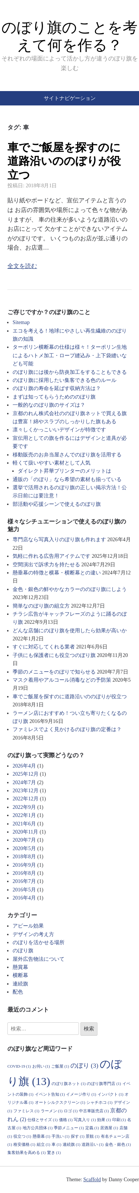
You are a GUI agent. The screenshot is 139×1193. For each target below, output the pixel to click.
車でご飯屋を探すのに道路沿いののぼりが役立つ (64, 161)
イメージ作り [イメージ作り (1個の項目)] (81, 1094)
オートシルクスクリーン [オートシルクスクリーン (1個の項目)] (60, 1102)
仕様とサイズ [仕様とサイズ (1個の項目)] (42, 1120)
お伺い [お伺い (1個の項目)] (41, 1066)
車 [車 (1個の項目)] (56, 1144)
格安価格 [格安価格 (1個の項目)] (24, 1144)
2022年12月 (26, 798)
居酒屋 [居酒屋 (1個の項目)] (109, 1128)
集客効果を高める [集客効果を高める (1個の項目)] (26, 1153)
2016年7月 (24, 881)
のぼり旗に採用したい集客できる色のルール (64, 380)
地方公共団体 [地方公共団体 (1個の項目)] (38, 1128)
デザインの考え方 (33, 934)
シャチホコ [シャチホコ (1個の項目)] (99, 1102)
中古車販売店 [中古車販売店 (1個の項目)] (94, 1111)
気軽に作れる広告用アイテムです (51, 556)
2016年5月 (24, 890)
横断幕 (20, 975)
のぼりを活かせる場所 (38, 942)
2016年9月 (24, 865)
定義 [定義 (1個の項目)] (92, 1128)
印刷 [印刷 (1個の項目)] (119, 1120)
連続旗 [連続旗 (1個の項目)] (71, 1144)
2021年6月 (24, 824)
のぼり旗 (23, 950)
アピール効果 (28, 926)
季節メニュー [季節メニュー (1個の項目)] (69, 1128)
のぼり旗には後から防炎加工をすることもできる (70, 372)
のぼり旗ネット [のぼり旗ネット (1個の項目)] (69, 1084)
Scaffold (92, 1179)
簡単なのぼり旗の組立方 (41, 606)
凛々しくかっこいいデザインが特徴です (59, 429)
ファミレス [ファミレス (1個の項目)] (26, 1111)
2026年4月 (24, 766)
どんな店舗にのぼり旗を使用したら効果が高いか (70, 630)
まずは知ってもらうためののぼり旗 (54, 397)
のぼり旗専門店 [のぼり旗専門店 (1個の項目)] (104, 1084)
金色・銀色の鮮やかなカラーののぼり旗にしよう (70, 589)
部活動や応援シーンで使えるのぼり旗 (57, 504)
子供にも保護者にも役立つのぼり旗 (54, 655)
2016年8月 (24, 873)
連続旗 (20, 984)
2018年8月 (24, 856)
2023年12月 (26, 790)
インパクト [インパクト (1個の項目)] (110, 1094)
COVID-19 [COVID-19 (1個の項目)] (19, 1066)
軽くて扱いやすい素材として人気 (51, 463)
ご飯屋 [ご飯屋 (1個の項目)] (60, 1066)
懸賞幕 (20, 967)
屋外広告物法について (38, 959)
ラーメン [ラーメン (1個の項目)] (52, 1111)
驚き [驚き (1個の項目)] (54, 1153)
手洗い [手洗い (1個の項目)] (60, 1136)
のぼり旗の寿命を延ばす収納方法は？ (57, 388)
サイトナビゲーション (70, 98)
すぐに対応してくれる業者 (44, 647)
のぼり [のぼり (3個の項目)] (84, 1065)
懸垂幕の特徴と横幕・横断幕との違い (57, 572)
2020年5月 (24, 848)
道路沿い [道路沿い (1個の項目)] (92, 1144)
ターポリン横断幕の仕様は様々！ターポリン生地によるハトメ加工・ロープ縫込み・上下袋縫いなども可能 (70, 355)
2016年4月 (24, 898)
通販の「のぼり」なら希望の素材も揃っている (67, 479)
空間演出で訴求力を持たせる (46, 564)
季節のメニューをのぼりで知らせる (54, 672)
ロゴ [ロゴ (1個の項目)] (70, 1111)
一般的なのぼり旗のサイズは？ (49, 405)
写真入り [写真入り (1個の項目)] (85, 1120)
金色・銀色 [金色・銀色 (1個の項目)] (118, 1144)
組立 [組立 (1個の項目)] (43, 1144)
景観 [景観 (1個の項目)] (92, 1136)
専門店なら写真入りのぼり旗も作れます (59, 539)
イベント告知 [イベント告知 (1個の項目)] (50, 1094)
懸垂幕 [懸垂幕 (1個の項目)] (41, 1136)
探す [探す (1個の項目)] (78, 1136)
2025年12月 (26, 774)
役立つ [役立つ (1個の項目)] (22, 1136)
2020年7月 (24, 840)
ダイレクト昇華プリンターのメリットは (64, 471)
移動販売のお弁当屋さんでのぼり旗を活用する (67, 455)
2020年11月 (25, 832)
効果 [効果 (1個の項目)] (104, 1120)
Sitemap (21, 322)
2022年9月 (24, 807)
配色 (18, 992)
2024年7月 (24, 782)
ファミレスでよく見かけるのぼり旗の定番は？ (67, 729)
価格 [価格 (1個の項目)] (66, 1120)
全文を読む (22, 266)
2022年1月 (24, 815)
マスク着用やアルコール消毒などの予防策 (62, 680)
